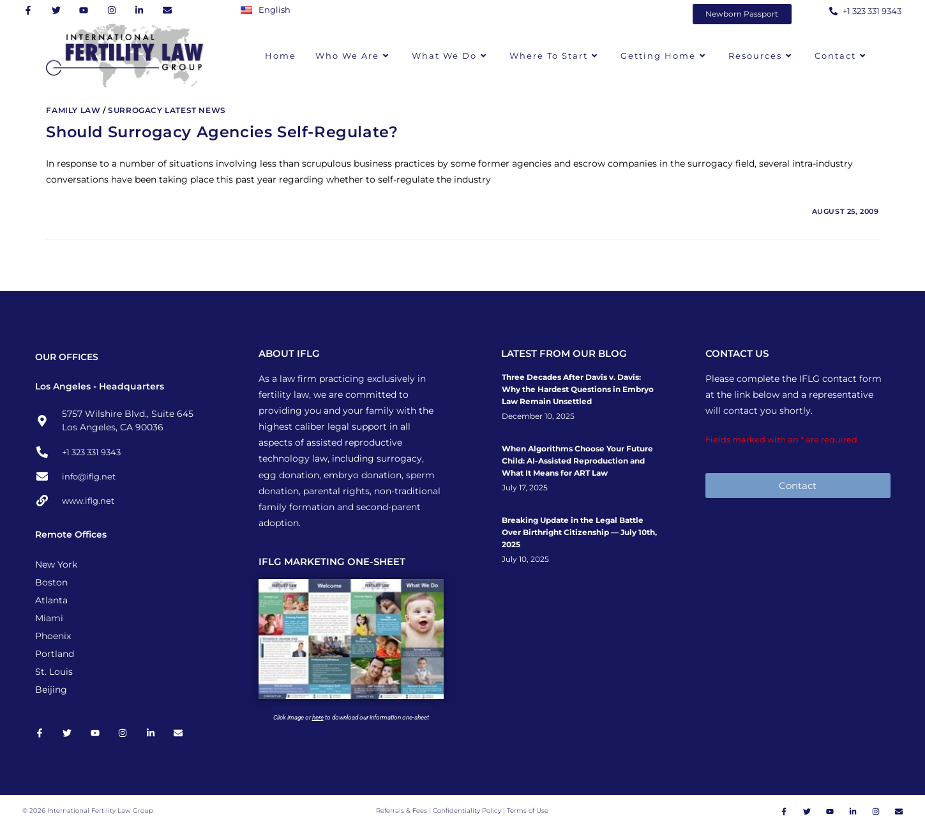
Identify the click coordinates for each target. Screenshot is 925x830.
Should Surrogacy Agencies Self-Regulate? (222, 132)
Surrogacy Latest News (167, 110)
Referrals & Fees (401, 812)
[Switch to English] (268, 9)
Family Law (73, 110)
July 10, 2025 (525, 559)
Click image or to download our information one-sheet (351, 717)
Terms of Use (527, 812)
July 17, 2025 (525, 488)
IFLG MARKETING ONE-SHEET (332, 561)
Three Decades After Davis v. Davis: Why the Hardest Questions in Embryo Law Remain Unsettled (578, 389)
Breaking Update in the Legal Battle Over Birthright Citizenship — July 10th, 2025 (579, 532)
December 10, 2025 (538, 416)
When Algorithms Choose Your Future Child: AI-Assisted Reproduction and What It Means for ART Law (577, 461)
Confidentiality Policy (468, 812)
